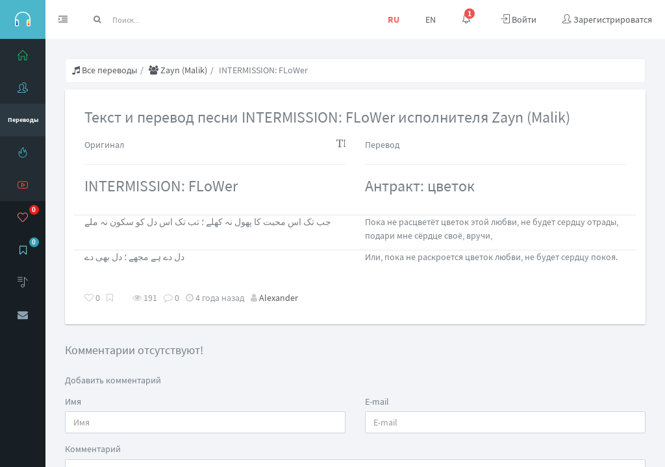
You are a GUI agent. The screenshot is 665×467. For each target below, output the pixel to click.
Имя (73, 401)
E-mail (377, 401)
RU (393, 19)
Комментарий (93, 449)
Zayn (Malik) (178, 70)
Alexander (278, 298)
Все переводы (104, 70)
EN (430, 19)
